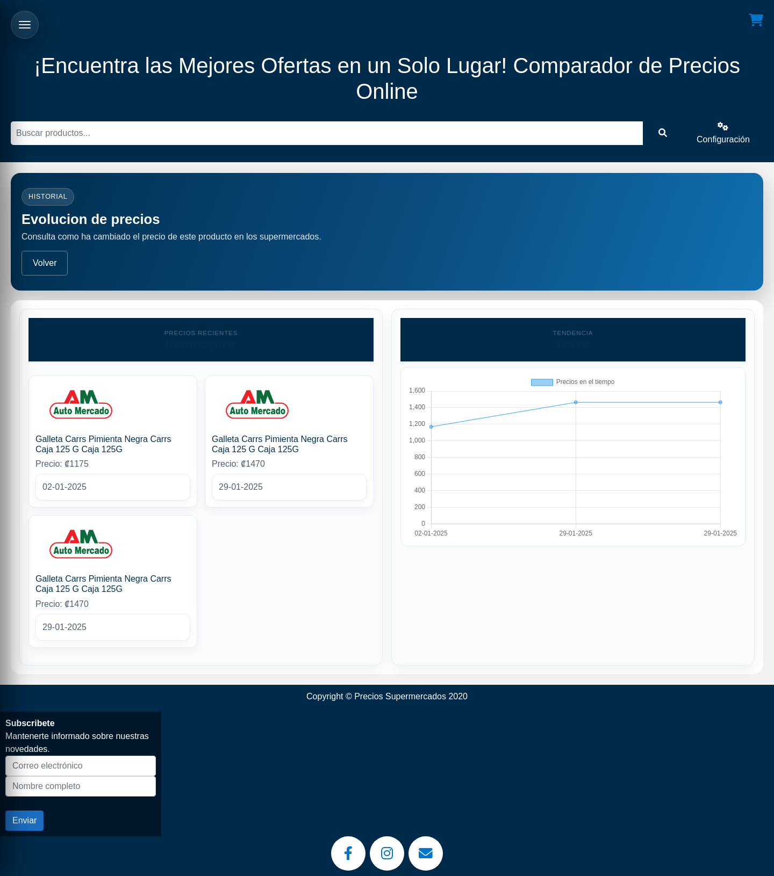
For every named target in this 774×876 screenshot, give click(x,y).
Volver (44, 262)
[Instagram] (387, 853)
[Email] (425, 853)
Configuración (723, 133)
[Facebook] (348, 853)
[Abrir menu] (25, 25)
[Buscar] (327, 133)
